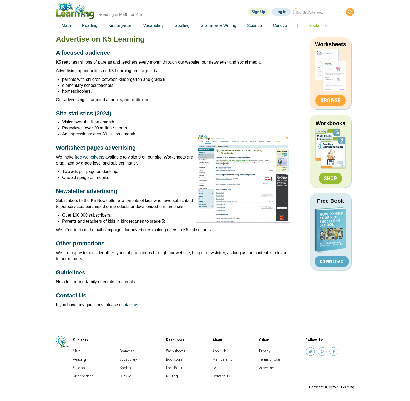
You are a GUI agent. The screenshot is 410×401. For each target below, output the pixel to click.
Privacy (264, 351)
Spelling (125, 367)
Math (77, 351)
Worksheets (330, 44)
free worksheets (89, 157)
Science (79, 367)
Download (332, 261)
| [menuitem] (297, 25)
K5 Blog (172, 376)
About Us (220, 351)
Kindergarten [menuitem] (120, 25)
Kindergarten (83, 376)
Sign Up (258, 11)
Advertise (266, 367)
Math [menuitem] (66, 25)
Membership (222, 359)
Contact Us (221, 376)
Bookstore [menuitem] (318, 25)
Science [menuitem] (254, 25)
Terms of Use (269, 359)
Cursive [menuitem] (280, 25)
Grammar (126, 351)
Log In (281, 11)
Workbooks (330, 123)
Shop (330, 178)
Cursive (125, 376)
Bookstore (174, 359)
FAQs (216, 367)
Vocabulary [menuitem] (153, 25)
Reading (79, 359)
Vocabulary (128, 359)
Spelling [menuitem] (182, 25)
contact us (128, 305)
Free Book (330, 201)
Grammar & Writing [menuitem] (218, 25)
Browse (330, 100)
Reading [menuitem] (90, 25)
